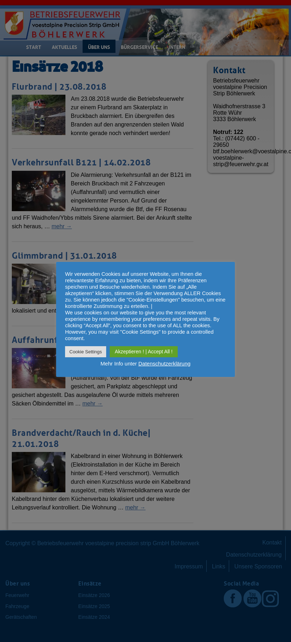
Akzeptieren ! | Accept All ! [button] (144, 351)
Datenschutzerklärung (164, 363)
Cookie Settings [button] (85, 351)
